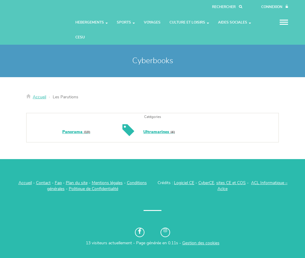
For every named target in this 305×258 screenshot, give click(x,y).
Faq (58, 183)
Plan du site (77, 183)
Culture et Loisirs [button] (189, 22)
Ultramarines (159, 132)
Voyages (152, 22)
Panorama (76, 132)
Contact (43, 183)
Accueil (39, 97)
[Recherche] (227, 7)
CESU (80, 37)
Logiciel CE (184, 183)
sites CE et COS (231, 183)
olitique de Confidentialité (94, 189)
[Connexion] (274, 7)
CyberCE (206, 183)
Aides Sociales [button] (234, 22)
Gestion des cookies (201, 243)
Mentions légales (107, 183)
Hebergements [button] (91, 22)
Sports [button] (126, 22)
